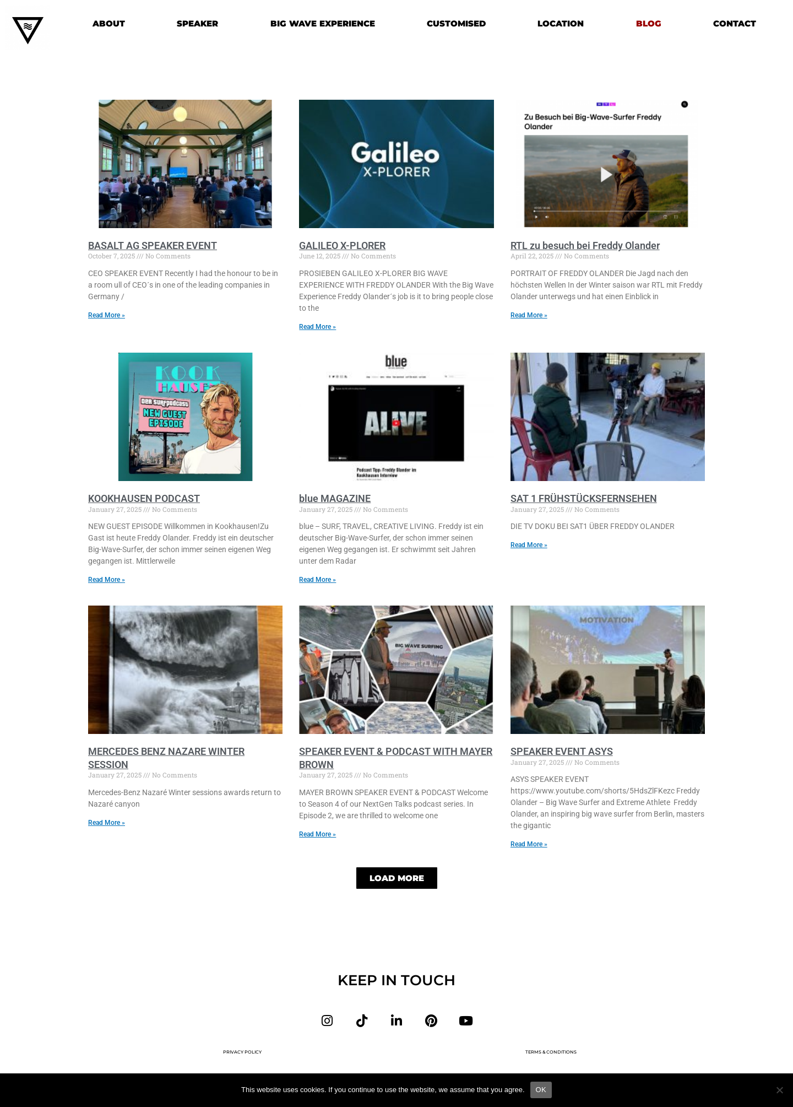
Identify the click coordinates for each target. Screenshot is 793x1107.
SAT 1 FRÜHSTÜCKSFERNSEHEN (583, 499)
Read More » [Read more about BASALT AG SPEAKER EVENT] (106, 315)
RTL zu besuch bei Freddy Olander (585, 245)
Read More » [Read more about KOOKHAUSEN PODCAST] (106, 580)
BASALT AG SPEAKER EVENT (152, 245)
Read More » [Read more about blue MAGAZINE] (317, 580)
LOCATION (560, 23)
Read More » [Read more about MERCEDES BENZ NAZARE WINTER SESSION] (106, 823)
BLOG (648, 23)
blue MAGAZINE (335, 499)
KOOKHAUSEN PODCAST (144, 499)
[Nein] (779, 1089)
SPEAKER (197, 23)
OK (541, 1090)
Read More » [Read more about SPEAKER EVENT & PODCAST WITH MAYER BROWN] (317, 835)
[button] (396, 879)
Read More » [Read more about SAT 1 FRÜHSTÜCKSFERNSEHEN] (528, 545)
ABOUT (109, 23)
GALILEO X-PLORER (342, 245)
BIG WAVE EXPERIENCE (322, 23)
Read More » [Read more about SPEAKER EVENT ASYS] (528, 845)
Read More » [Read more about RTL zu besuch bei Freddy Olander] (528, 315)
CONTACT (734, 23)
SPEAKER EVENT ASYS (561, 752)
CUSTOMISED (456, 23)
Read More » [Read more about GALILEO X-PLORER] (317, 327)
